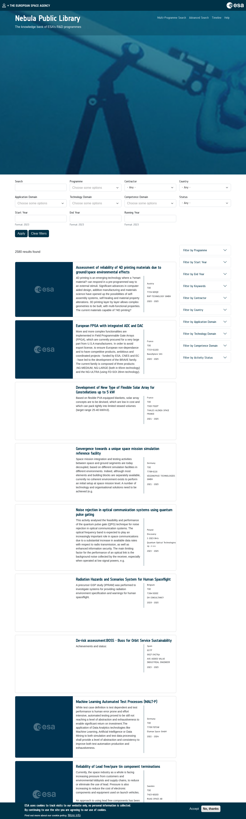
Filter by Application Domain (199, 322)
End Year (75, 212)
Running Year (132, 212)
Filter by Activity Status (198, 357)
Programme (76, 181)
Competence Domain (136, 197)
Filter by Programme (195, 250)
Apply (21, 233)
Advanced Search (199, 17)
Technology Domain (81, 197)
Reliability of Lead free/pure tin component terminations (118, 766)
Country (183, 181)
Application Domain (26, 197)
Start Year (21, 212)
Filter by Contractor (194, 298)
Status (183, 197)
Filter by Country (193, 310)
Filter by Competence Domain (200, 345)
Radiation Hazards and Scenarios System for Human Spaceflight (123, 579)
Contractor (131, 181)
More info (74, 815)
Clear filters (39, 233)
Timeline (216, 17)
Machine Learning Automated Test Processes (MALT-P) (116, 701)
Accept (194, 808)
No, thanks (211, 808)
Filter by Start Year (195, 262)
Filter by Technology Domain (199, 334)
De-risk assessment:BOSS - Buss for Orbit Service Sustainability (124, 640)
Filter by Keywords (194, 286)
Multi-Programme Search (171, 17)
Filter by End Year (193, 274)
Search (19, 181)
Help (226, 17)
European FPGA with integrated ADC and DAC (109, 325)
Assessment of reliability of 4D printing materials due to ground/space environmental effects (118, 269)
